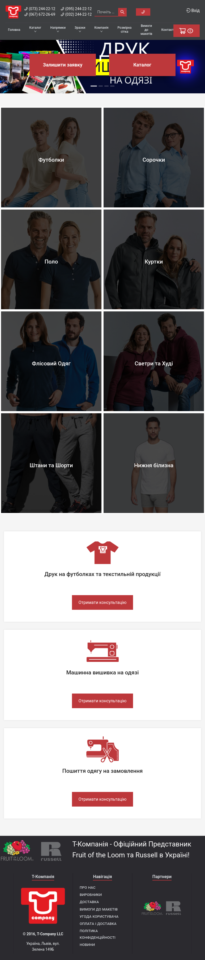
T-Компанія (43, 876)
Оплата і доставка (98, 923)
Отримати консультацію (103, 602)
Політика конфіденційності (98, 934)
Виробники (91, 894)
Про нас (87, 887)
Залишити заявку (62, 65)
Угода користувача (99, 916)
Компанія (101, 29)
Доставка (89, 901)
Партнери (162, 876)
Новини (87, 944)
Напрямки (58, 29)
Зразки (80, 29)
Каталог (35, 29)
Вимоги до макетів (146, 30)
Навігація (102, 876)
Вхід (193, 10)
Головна (14, 30)
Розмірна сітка (125, 30)
